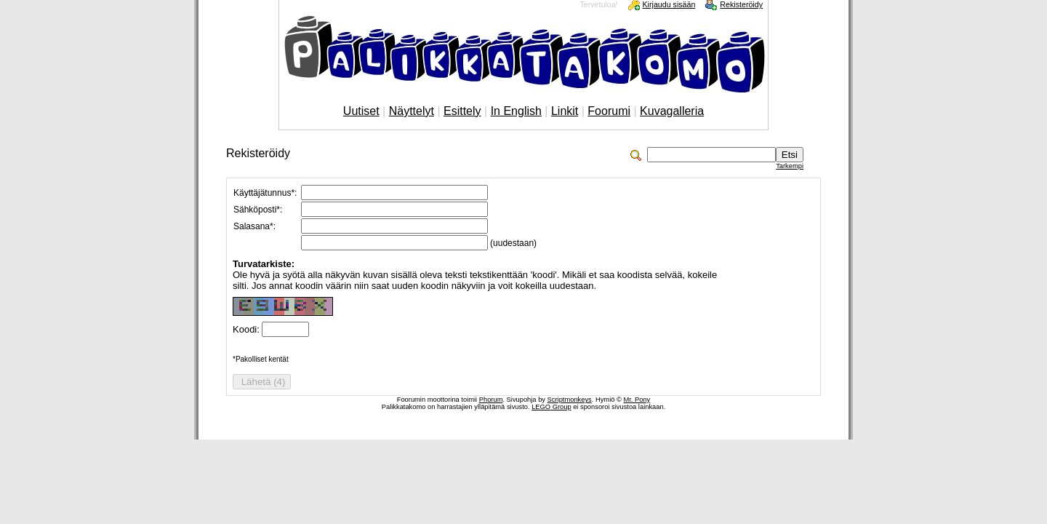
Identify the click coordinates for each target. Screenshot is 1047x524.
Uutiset (361, 111)
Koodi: (247, 329)
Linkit (564, 111)
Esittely (462, 111)
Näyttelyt (411, 111)
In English (516, 111)
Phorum (491, 399)
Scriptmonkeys (569, 399)
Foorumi (608, 111)
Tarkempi (789, 166)
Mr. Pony (636, 399)
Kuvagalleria (672, 111)
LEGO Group (551, 406)
